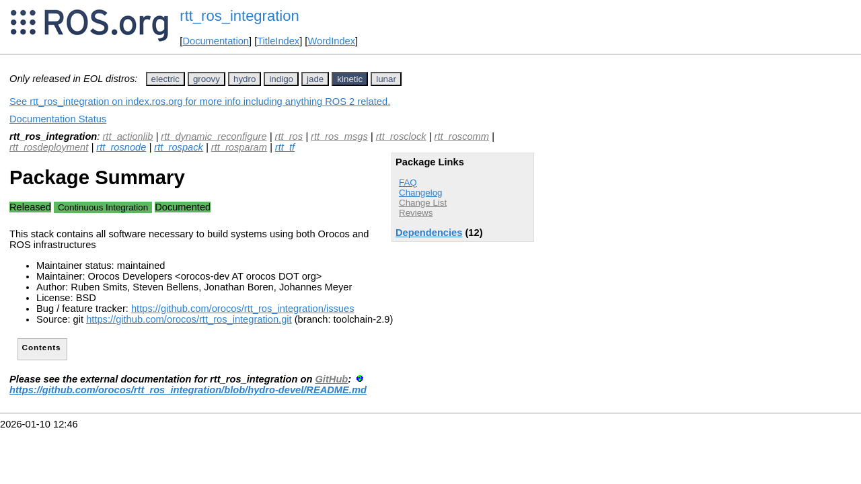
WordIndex (331, 41)
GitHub (331, 379)
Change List (423, 203)
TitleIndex (278, 41)
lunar (386, 79)
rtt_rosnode (121, 147)
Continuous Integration (103, 207)
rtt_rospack (178, 147)
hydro (244, 79)
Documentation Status (57, 119)
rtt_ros (289, 136)
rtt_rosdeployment (48, 147)
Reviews (416, 213)
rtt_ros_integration (239, 15)
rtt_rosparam (239, 147)
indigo (281, 79)
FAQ (408, 182)
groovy (206, 79)
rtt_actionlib (127, 136)
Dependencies (429, 232)
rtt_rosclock (401, 136)
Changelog (420, 193)
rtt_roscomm (462, 136)
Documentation (215, 41)
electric (165, 79)
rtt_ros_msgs (339, 136)
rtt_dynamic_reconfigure (213, 136)
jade (315, 79)
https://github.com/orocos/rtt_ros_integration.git (189, 319)
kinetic (350, 79)
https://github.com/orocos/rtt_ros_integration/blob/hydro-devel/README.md (188, 390)
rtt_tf (285, 147)
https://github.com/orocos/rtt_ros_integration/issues (242, 308)
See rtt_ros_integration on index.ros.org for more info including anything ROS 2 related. (199, 101)
